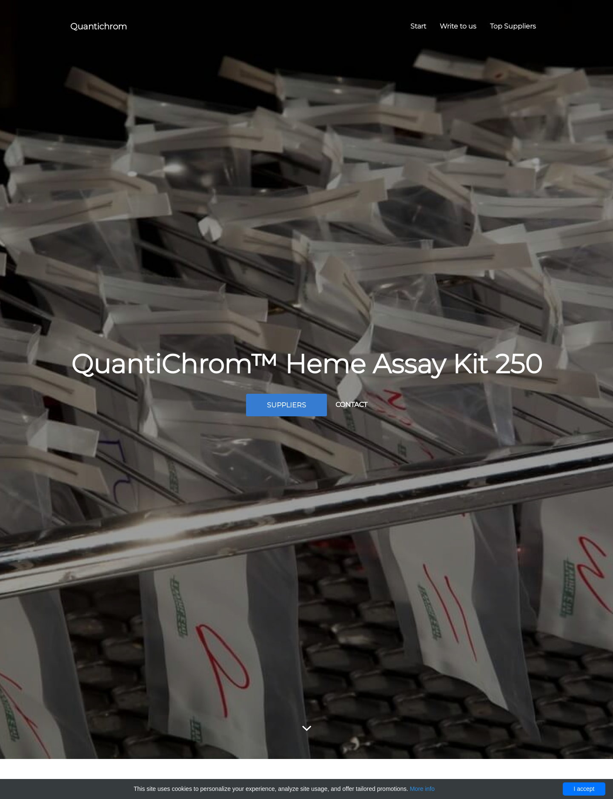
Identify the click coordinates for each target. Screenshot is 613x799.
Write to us (458, 26)
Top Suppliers (513, 26)
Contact (351, 405)
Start (418, 26)
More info (422, 788)
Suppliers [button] (286, 405)
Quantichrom (98, 26)
